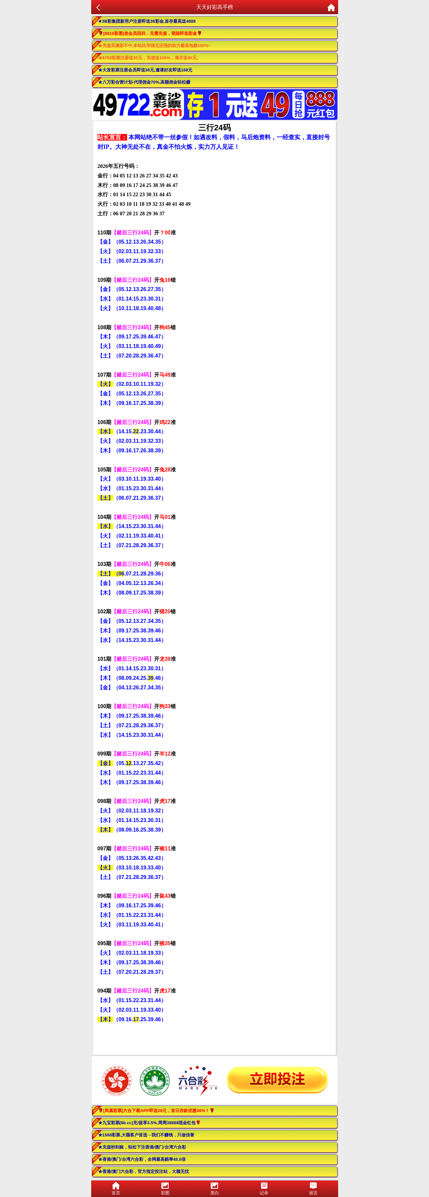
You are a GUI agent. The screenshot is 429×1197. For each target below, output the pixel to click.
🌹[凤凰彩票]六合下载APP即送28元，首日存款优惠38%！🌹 (156, 1110)
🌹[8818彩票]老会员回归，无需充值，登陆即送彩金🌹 (150, 33)
